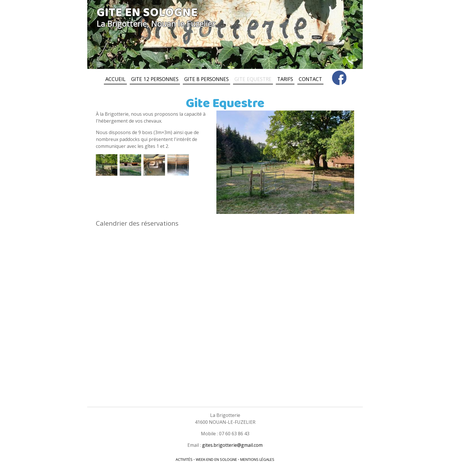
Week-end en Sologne (216, 459)
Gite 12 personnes (155, 79)
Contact (310, 79)
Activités (184, 459)
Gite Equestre (252, 79)
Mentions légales (257, 459)
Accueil (115, 79)
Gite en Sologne (147, 13)
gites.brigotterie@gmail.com (232, 445)
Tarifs (285, 79)
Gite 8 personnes (206, 79)
